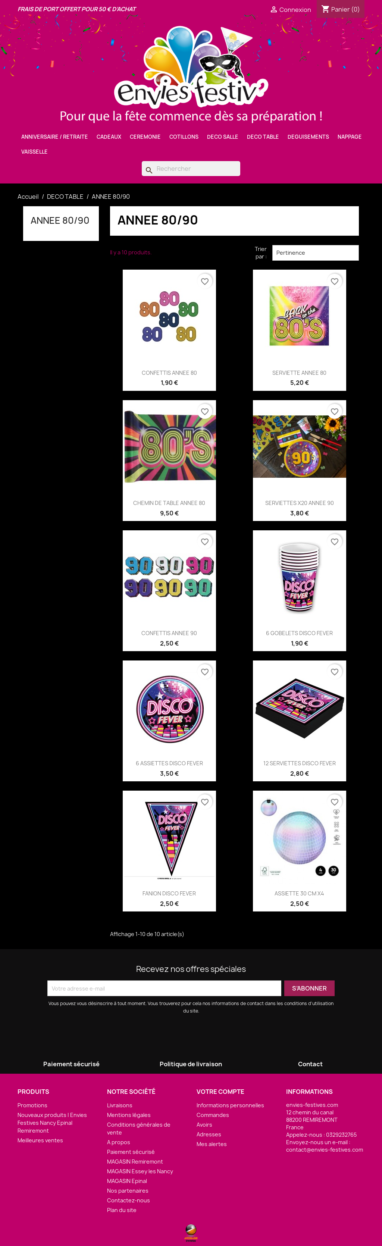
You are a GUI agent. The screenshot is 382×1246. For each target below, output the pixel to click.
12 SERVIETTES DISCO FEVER (299, 763)
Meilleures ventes (40, 1140)
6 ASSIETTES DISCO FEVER (169, 763)
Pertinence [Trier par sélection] (315, 252)
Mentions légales (129, 1114)
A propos (118, 1142)
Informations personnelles (230, 1105)
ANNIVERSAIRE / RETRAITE (54, 137)
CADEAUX (109, 137)
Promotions (32, 1105)
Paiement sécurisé (131, 1151)
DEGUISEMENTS (308, 137)
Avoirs (204, 1124)
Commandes (213, 1114)
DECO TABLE (263, 137)
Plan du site (122, 1210)
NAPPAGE (350, 137)
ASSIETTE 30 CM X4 (299, 893)
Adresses (209, 1134)
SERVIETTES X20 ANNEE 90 (299, 502)
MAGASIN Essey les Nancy (140, 1171)
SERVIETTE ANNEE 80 (299, 372)
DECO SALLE (222, 137)
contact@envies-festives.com (324, 1149)
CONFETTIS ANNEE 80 (169, 372)
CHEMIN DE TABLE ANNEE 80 (169, 502)
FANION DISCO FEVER (169, 893)
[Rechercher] (191, 168)
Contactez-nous (128, 1200)
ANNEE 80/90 (60, 220)
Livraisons (119, 1105)
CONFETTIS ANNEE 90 (169, 633)
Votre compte (220, 1091)
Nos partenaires (127, 1190)
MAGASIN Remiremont (135, 1161)
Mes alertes (212, 1144)
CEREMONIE (145, 137)
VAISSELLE (34, 151)
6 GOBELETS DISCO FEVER (299, 633)
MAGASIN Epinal (127, 1180)
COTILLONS (183, 137)
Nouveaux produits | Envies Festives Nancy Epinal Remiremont (52, 1122)
